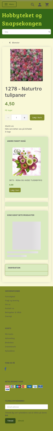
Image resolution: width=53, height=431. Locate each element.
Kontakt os (9, 308)
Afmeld (21, 420)
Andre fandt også (16, 141)
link (6, 415)
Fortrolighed (10, 296)
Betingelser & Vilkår (13, 312)
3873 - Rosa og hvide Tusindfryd (25, 180)
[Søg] (49, 31)
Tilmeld (10, 420)
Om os (7, 304)
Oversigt (8, 316)
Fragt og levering (12, 300)
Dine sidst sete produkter (20, 215)
